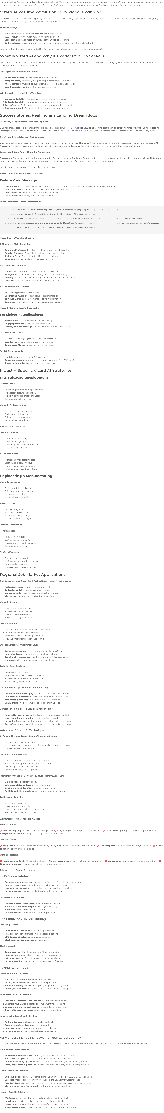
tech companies (75, 128)
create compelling (11, 5)
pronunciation (48, 99)
